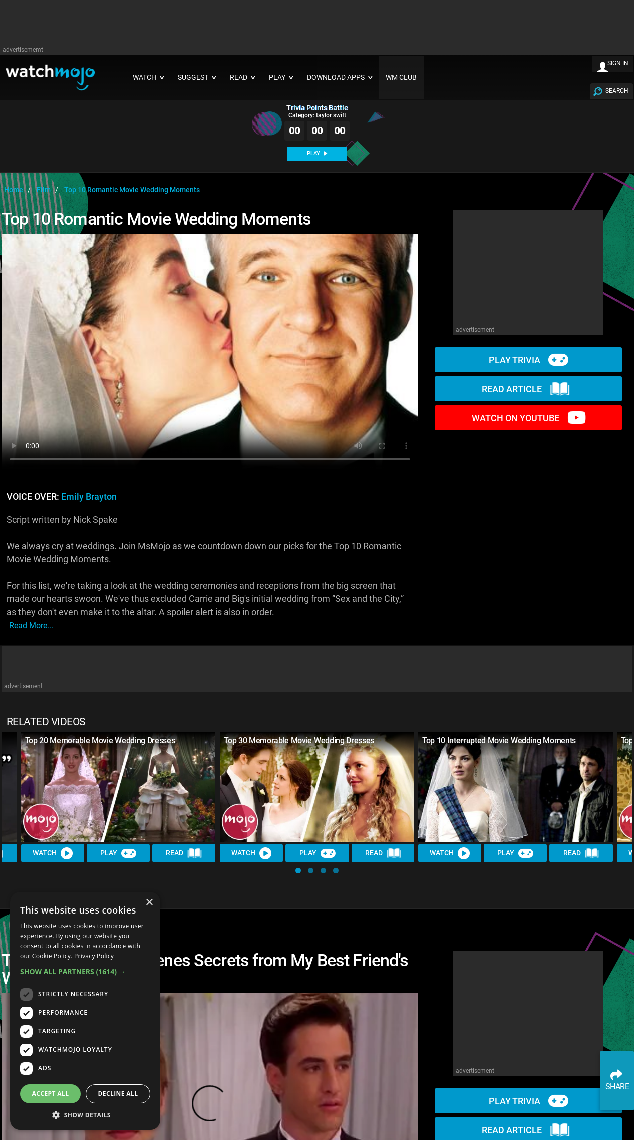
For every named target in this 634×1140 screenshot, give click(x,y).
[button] (298, 870)
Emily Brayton (89, 497)
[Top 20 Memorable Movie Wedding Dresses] (118, 787)
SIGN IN (617, 63)
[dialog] (85, 1011)
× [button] (149, 902)
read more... (31, 625)
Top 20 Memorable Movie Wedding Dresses (100, 740)
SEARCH (616, 90)
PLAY (317, 153)
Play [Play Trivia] (118, 853)
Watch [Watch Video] (53, 853)
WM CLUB (401, 77)
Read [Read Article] (184, 853)
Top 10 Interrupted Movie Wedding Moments (499, 740)
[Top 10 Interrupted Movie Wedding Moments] (515, 787)
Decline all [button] (118, 1093)
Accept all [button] (50, 1093)
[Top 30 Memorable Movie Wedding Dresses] (317, 787)
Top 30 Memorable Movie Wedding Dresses (299, 740)
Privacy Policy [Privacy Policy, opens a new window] (94, 956)
